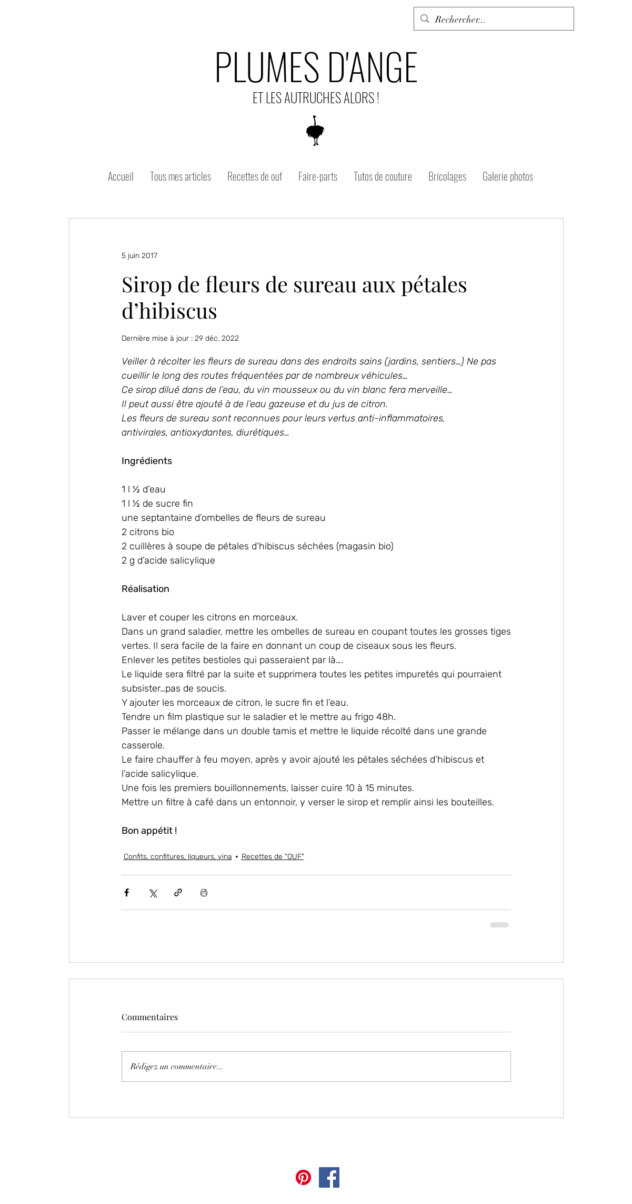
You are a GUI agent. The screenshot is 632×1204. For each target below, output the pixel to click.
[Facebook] (329, 1177)
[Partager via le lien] (178, 892)
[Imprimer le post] (204, 892)
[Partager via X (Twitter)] (152, 892)
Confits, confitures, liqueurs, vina (178, 856)
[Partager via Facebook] (127, 892)
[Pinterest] (303, 1177)
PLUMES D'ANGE (316, 65)
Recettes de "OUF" (273, 856)
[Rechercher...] (493, 20)
